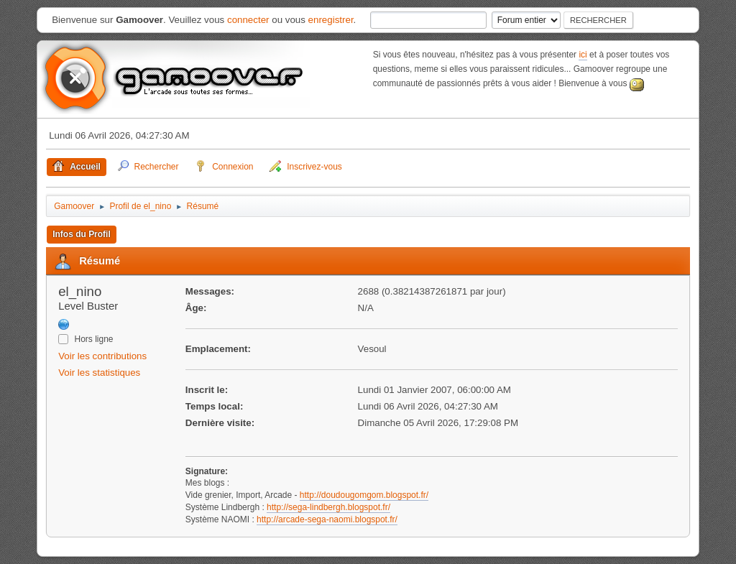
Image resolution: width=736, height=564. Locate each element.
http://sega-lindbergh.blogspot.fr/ (328, 507)
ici (582, 55)
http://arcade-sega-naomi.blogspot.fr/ (327, 519)
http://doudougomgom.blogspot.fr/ (364, 495)
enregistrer (331, 19)
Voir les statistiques (99, 372)
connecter (248, 19)
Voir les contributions (102, 356)
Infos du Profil (81, 234)
